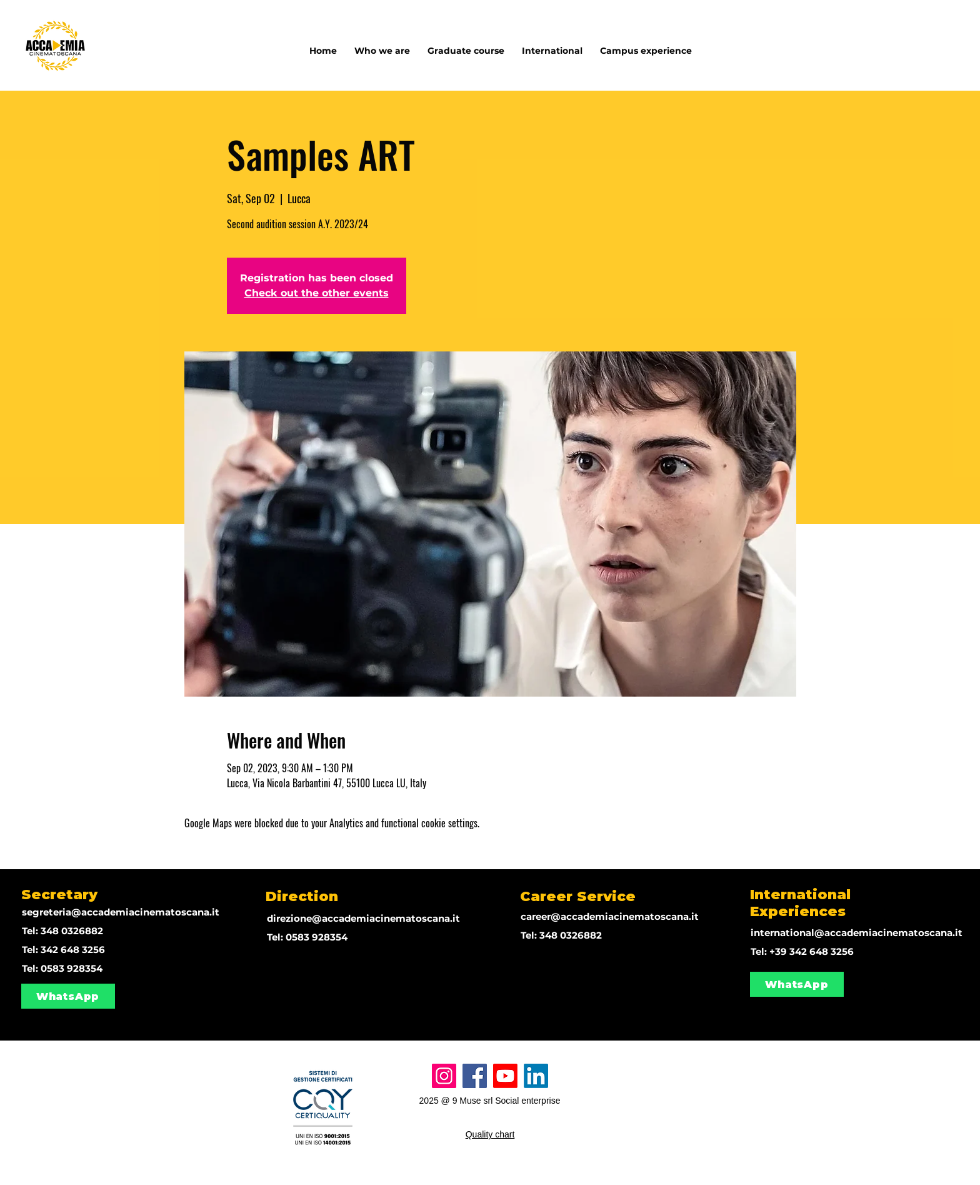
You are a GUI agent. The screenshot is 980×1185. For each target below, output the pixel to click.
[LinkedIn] (536, 1076)
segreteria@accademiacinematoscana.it (120, 912)
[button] (552, 45)
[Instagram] (444, 1076)
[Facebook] (474, 1076)
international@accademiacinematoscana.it (856, 933)
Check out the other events (316, 293)
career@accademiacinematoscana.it (610, 916)
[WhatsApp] (68, 996)
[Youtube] (505, 1076)
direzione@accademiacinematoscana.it (363, 918)
